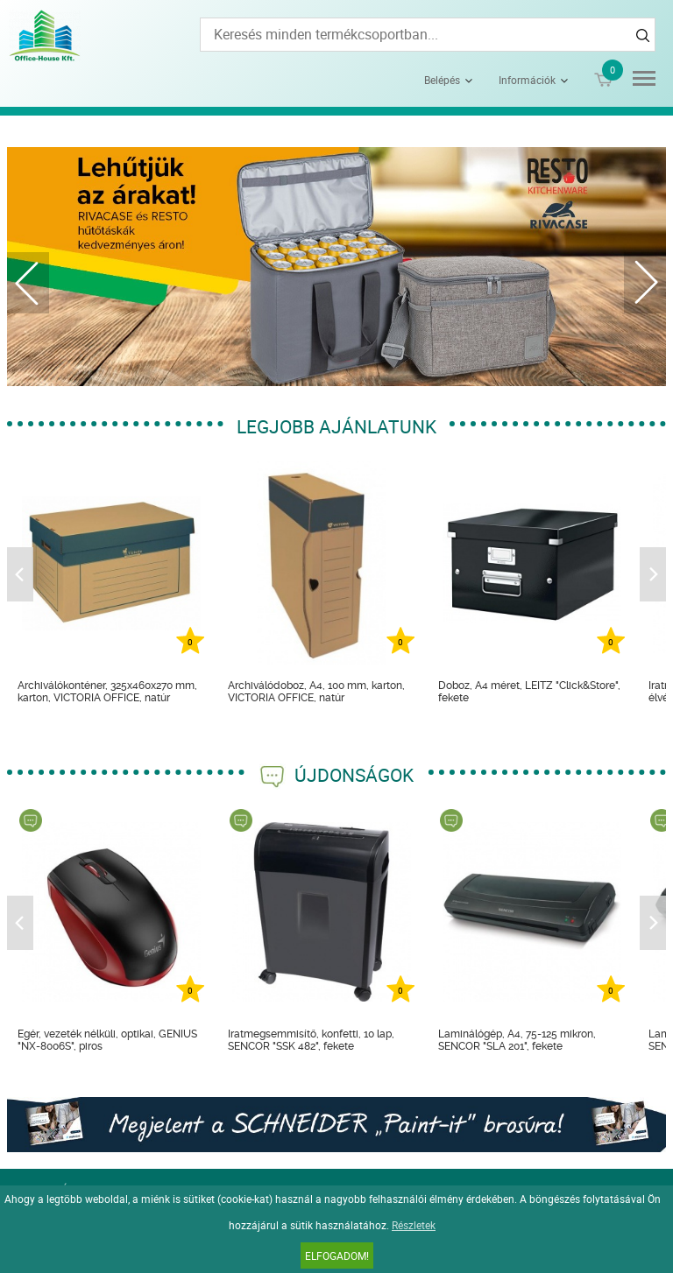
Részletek (414, 1225)
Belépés (442, 80)
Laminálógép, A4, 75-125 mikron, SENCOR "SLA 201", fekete (517, 1040)
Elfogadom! (337, 1255)
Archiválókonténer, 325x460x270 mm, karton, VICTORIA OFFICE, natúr (107, 691)
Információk (527, 80)
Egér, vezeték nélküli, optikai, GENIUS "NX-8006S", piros (107, 1040)
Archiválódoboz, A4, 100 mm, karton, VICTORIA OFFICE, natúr (316, 691)
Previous (28, 282)
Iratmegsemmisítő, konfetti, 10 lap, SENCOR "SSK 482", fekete (311, 1040)
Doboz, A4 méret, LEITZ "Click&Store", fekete (529, 691)
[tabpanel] (337, 266)
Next (645, 282)
